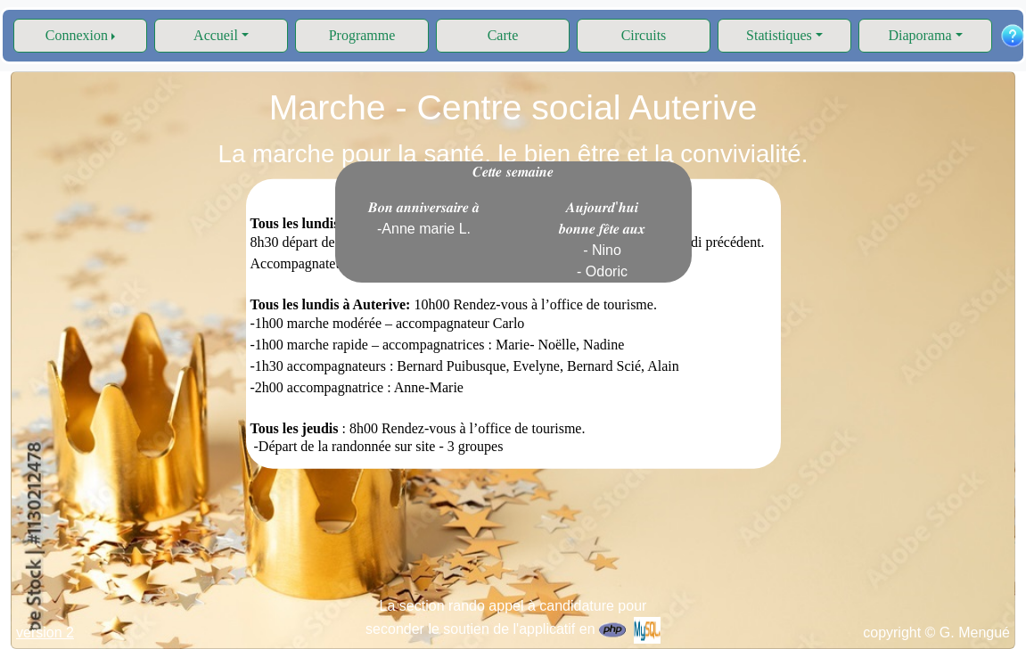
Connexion (76, 35)
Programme (362, 35)
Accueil (215, 35)
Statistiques (779, 35)
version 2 (45, 632)
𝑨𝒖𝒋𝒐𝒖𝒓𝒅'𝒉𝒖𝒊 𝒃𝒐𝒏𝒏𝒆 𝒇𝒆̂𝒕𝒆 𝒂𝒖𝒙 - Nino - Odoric (602, 239)
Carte (503, 35)
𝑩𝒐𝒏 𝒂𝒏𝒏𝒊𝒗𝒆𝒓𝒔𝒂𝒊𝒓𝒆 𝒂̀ (424, 218)
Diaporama (919, 35)
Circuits (644, 35)
